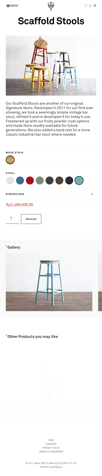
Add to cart (31, 219)
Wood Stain (15, 152)
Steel (10, 173)
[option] (46, 282)
